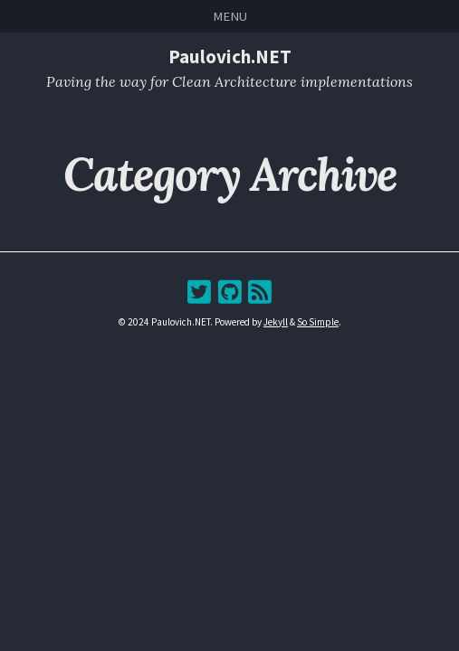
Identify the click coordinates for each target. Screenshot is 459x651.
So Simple (318, 322)
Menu (230, 15)
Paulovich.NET (230, 56)
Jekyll (275, 322)
